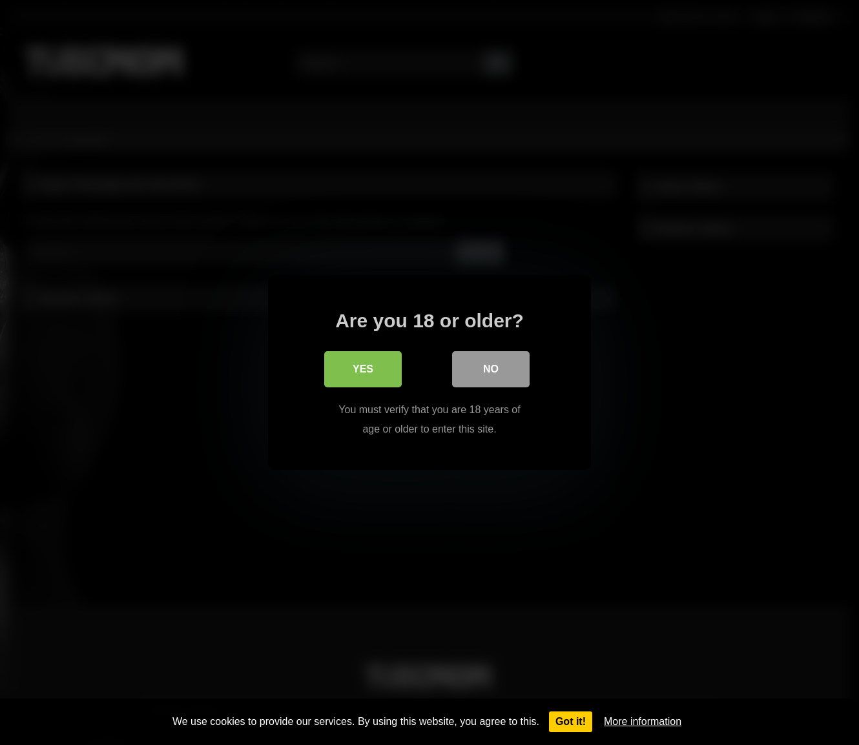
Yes (363, 368)
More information (642, 721)
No (491, 368)
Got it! (570, 721)
